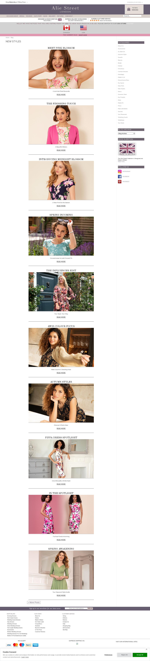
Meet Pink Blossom (61, 48)
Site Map (65, 629)
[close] (146, 649)
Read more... (121, 161)
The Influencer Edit (61, 270)
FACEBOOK (123, 176)
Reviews (29, 16)
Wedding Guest (123, 117)
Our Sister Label (39, 621)
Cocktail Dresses (123, 71)
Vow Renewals (122, 114)
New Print (121, 86)
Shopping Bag (66, 625)
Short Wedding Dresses (13, 625)
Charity (120, 66)
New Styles (121, 88)
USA (83, 32)
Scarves (120, 111)
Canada (66, 32)
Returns (60, 16)
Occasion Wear (12, 16)
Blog (45, 16)
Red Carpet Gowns (12, 618)
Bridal (22, 16)
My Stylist (121, 83)
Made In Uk (121, 77)
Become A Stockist (40, 627)
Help (64, 623)
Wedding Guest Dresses (13, 619)
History (37, 618)
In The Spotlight (61, 493)
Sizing (64, 616)
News (119, 91)
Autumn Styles (61, 382)
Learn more (25, 657)
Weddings (121, 120)
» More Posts (34, 602)
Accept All (140, 654)
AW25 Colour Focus (61, 326)
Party (119, 100)
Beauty (120, 60)
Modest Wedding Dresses (14, 631)
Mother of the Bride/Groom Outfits (16, 635)
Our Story (38, 16)
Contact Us (66, 621)
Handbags (121, 74)
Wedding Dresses (12, 623)
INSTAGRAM (124, 171)
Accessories (121, 49)
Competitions (38, 623)
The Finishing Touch (61, 104)
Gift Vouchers (66, 627)
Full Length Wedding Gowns (14, 627)
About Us (121, 46)
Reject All (124, 654)
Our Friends (121, 97)
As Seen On (121, 51)
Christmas (121, 68)
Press (119, 106)
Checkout (69, 16)
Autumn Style (122, 54)
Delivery (52, 16)
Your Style (121, 123)
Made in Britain (39, 619)
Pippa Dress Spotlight (61, 437)
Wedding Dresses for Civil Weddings (17, 633)
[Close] (130, 23)
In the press (38, 629)
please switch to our (112, 23)
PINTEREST (123, 181)
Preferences (108, 654)
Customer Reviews (40, 631)
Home (7, 37)
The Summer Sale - (75, 35)
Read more (61, 94)
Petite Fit (120, 103)
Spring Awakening (61, 549)
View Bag (135, 10)
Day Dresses (10, 621)
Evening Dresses (11, 616)
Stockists (37, 625)
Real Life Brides (122, 108)
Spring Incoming (61, 215)
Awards (120, 57)
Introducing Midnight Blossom (61, 159)
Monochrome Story (123, 80)
